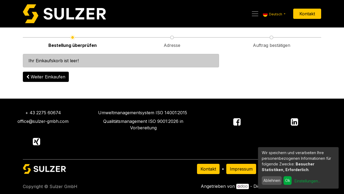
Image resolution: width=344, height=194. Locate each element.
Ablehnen (271, 180)
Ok (287, 180)
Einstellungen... (307, 181)
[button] (46, 77)
